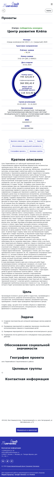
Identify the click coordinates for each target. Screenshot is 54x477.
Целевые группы (36, 150)
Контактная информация (11, 447)
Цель (31, 141)
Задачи (39, 141)
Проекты (9, 18)
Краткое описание (18, 141)
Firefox (32, 474)
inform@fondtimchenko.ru (10, 451)
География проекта (18, 150)
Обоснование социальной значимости (26, 146)
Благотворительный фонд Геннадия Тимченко (23, 465)
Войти (49, 10)
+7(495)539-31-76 (8, 450)
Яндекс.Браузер (8, 474)
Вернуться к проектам (27, 429)
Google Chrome (20, 474)
